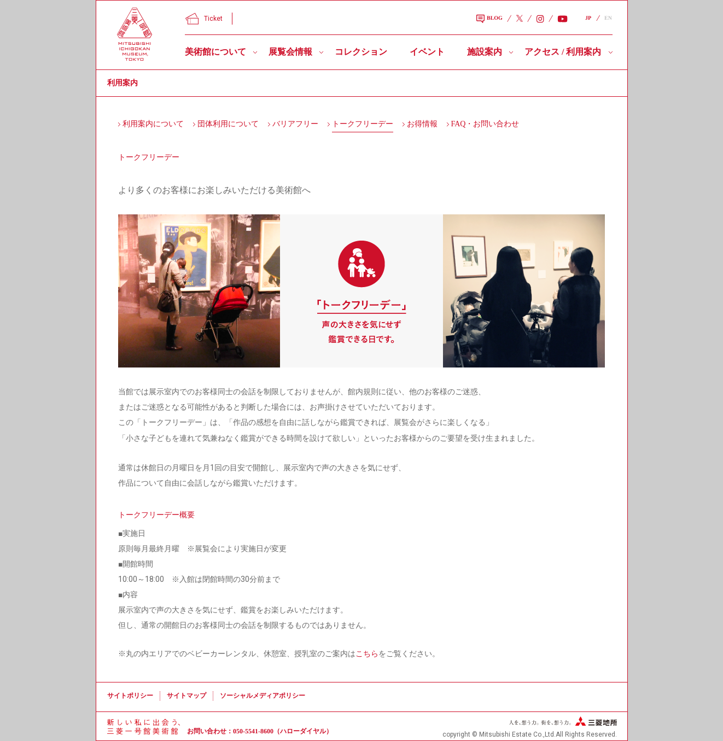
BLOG (489, 19)
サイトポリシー (130, 695)
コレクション (361, 51)
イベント (427, 51)
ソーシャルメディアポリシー (262, 695)
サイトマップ (186, 695)
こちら (366, 653)
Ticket (204, 19)
